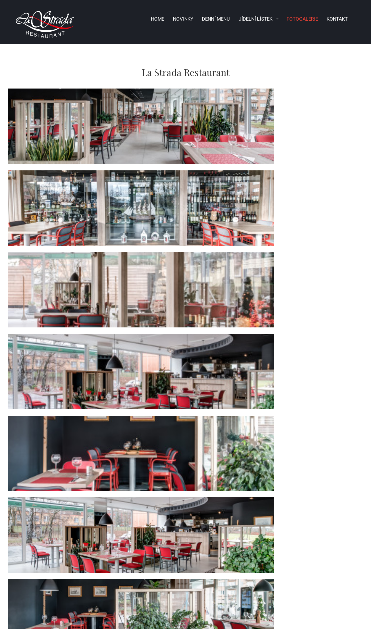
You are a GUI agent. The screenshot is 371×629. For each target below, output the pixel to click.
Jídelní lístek (255, 19)
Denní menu (216, 19)
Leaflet (319, 475)
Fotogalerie (302, 19)
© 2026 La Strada (260, 604)
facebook (113, 542)
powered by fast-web (35, 604)
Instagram (117, 550)
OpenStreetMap (341, 475)
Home (157, 19)
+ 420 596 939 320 (123, 525)
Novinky (183, 19)
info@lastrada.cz (126, 534)
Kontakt (337, 19)
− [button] (8, 364)
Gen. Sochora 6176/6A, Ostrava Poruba (147, 517)
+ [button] (8, 355)
